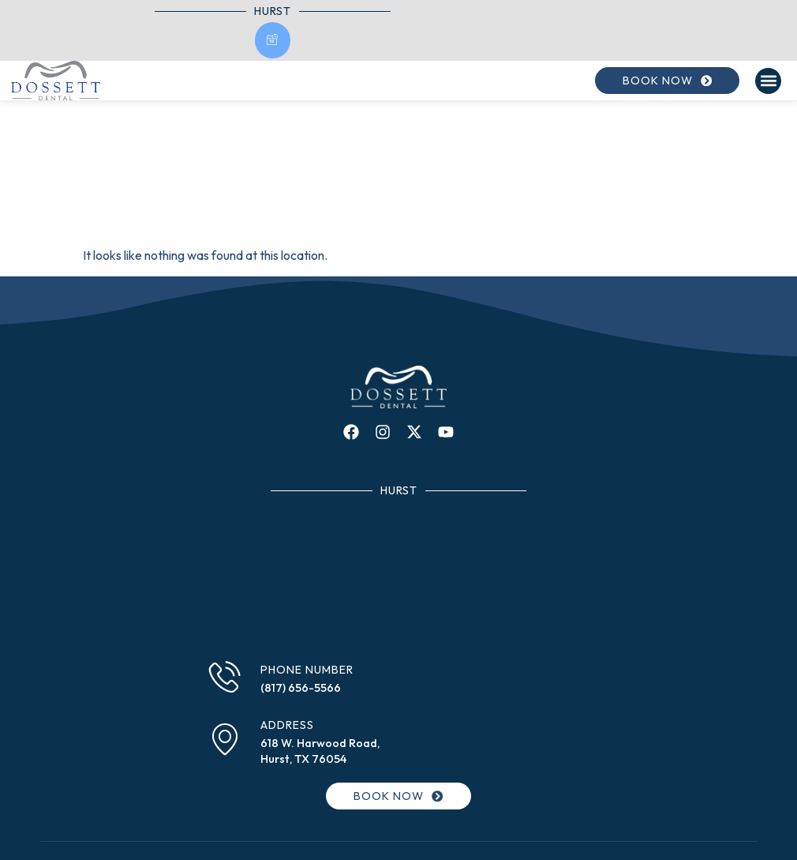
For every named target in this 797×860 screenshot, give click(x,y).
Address (287, 725)
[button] (768, 81)
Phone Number (307, 670)
